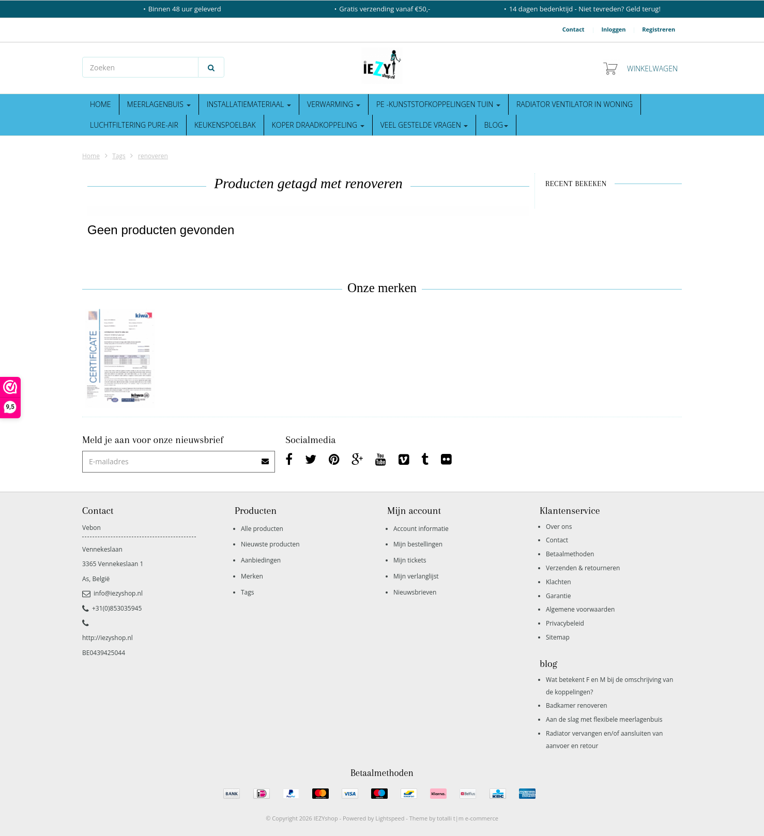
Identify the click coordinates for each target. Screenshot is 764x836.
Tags (119, 155)
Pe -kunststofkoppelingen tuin (438, 104)
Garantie (558, 595)
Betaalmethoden (570, 554)
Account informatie (421, 528)
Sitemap (558, 637)
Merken (252, 576)
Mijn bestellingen (417, 544)
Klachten (558, 581)
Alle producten (262, 528)
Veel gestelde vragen (424, 125)
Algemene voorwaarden (580, 609)
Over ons (559, 526)
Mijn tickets (409, 560)
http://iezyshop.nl (107, 637)
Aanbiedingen (261, 560)
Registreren (658, 29)
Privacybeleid (565, 623)
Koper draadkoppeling (318, 125)
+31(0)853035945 (112, 608)
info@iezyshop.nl (112, 593)
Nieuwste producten (270, 544)
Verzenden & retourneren (583, 568)
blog (496, 125)
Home (100, 104)
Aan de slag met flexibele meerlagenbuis (604, 719)
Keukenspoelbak (225, 125)
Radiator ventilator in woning (574, 104)
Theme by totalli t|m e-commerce (453, 818)
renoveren (153, 155)
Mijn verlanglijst (416, 576)
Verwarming (333, 104)
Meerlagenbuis (159, 104)
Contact (573, 29)
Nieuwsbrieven (414, 592)
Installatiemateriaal (249, 104)
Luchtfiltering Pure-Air (134, 125)
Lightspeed (389, 818)
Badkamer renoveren (576, 705)
